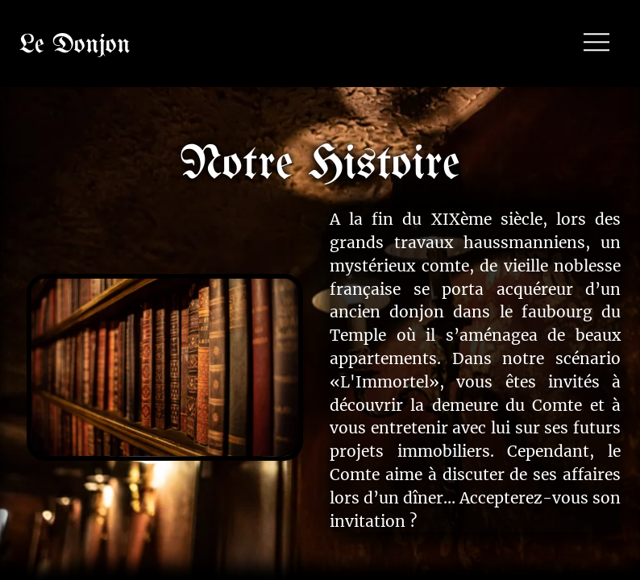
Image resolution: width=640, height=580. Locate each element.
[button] (596, 43)
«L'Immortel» (384, 382)
